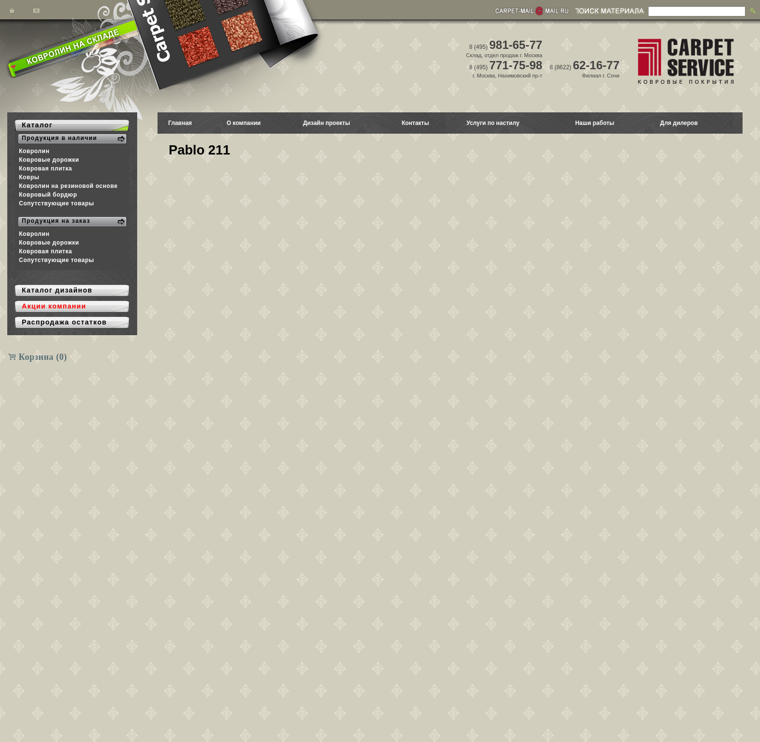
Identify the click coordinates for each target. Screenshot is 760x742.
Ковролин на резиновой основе (68, 186)
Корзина (43, 357)
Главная (180, 123)
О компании (243, 123)
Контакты (415, 123)
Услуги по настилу (492, 123)
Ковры (29, 177)
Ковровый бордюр (48, 194)
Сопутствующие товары (56, 203)
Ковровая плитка (45, 168)
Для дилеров (679, 123)
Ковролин (34, 151)
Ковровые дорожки (49, 159)
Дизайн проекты (326, 123)
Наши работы (595, 123)
